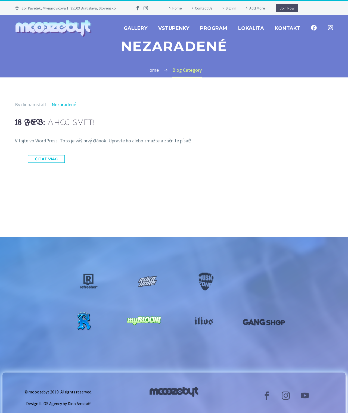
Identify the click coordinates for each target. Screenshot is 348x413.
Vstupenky (173, 28)
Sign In (231, 8)
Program (213, 28)
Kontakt (287, 28)
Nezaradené (64, 104)
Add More (257, 8)
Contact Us (204, 8)
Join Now (287, 8)
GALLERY (135, 28)
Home (177, 8)
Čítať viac (46, 159)
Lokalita (251, 28)
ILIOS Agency (50, 403)
